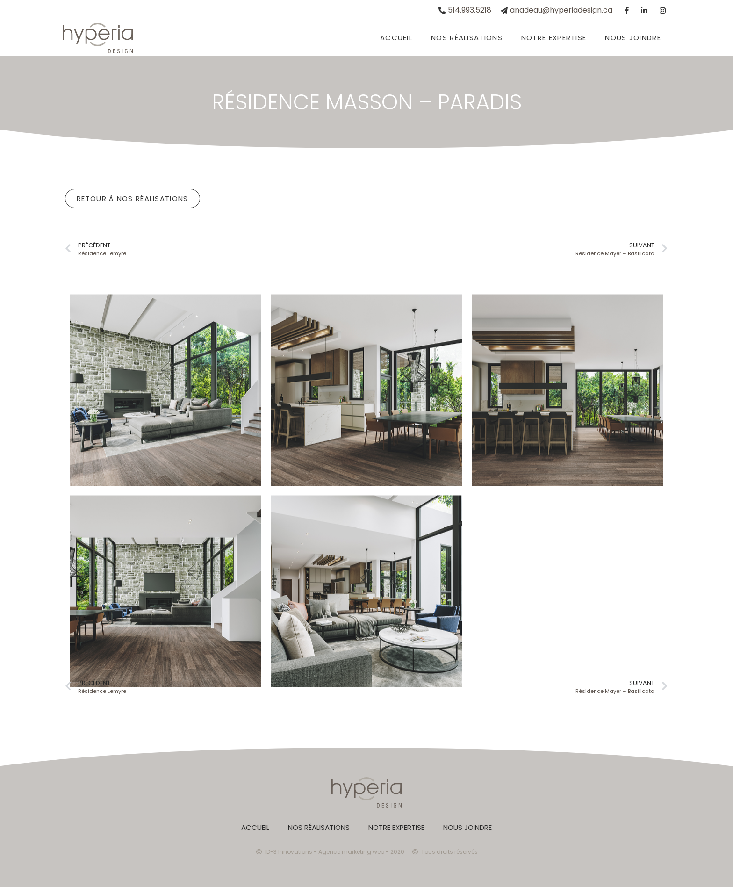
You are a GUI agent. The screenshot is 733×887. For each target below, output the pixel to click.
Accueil (396, 38)
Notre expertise (554, 38)
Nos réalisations (467, 38)
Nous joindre (633, 38)
